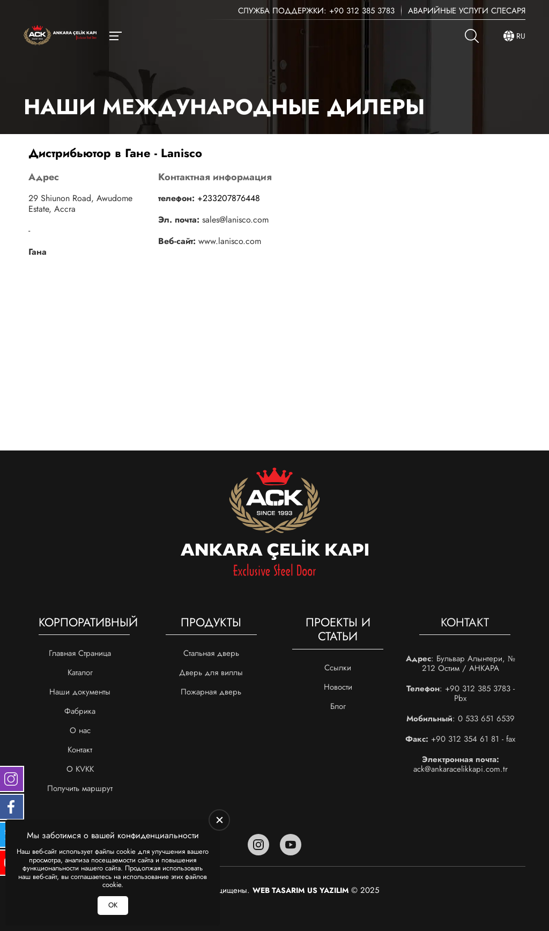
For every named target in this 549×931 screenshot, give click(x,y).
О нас (80, 730)
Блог (338, 706)
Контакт (80, 750)
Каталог (80, 672)
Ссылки (337, 668)
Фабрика (79, 711)
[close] (219, 820)
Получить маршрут (80, 788)
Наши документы (79, 692)
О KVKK (80, 769)
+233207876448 (228, 198)
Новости (338, 687)
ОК (112, 905)
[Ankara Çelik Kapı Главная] (60, 36)
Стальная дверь (211, 653)
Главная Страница (80, 653)
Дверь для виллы (211, 672)
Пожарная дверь (211, 692)
